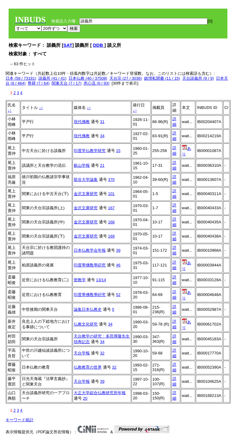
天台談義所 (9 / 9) (198, 78)
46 (118, 265)
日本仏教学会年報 (90, 250)
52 (118, 294)
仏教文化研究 (86, 324)
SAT (67, 45)
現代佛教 (82, 121)
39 (118, 250)
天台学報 (82, 353)
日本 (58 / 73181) (21, 78)
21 (102, 165)
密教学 (80, 280)
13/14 (101, 280)
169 (111, 236)
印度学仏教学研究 (90, 150)
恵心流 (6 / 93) (96, 83)
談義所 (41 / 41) (52, 78)
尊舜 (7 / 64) (38, 83)
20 (85, 398)
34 (102, 136)
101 (111, 193)
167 (111, 208)
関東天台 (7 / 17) (66, 83)
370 (111, 179)
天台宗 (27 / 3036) (125, 78)
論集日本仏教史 (88, 309)
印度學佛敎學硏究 (90, 265)
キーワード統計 (19, 420)
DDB (98, 45)
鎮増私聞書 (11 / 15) (162, 78)
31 (102, 121)
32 (102, 353)
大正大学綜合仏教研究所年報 (100, 392)
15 (118, 150)
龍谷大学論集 (86, 179)
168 (111, 222)
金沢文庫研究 (86, 193)
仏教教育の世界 (88, 367)
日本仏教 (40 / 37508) (88, 78)
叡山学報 (82, 165)
